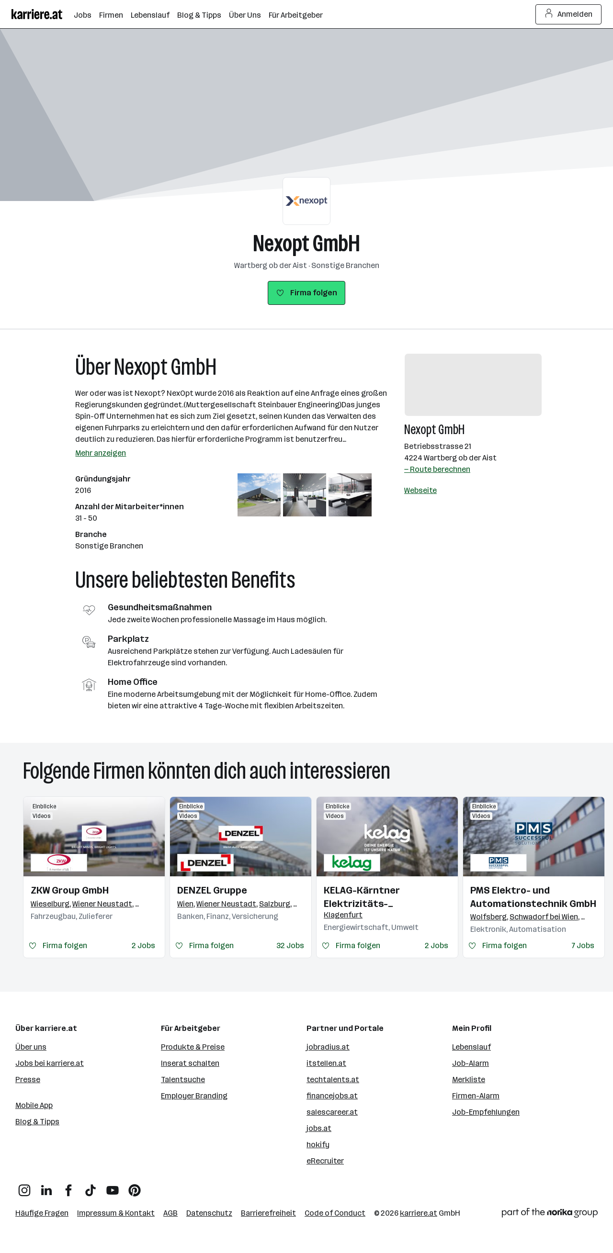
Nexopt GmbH (306, 243)
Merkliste (468, 1079)
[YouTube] (112, 1186)
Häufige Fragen (41, 1213)
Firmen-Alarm (475, 1095)
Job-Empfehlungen (486, 1112)
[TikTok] (90, 1186)
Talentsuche (183, 1079)
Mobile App (34, 1105)
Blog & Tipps (37, 1121)
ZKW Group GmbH (70, 890)
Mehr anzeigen (100, 453)
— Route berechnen (437, 469)
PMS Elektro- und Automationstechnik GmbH (533, 896)
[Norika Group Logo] (550, 1214)
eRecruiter (325, 1160)
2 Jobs (143, 945)
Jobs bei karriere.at (49, 1063)
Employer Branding (194, 1095)
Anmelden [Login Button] (568, 14)
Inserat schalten (190, 1063)
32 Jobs (290, 945)
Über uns (30, 1047)
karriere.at (418, 1213)
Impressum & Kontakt (116, 1213)
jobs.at (318, 1128)
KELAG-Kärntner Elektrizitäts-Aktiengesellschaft (369, 897)
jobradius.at (328, 1047)
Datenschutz (209, 1213)
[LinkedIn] (46, 1186)
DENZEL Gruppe (212, 890)
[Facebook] (68, 1186)
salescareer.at (332, 1112)
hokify (317, 1144)
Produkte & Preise (193, 1047)
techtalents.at (332, 1079)
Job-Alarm (470, 1063)
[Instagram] (24, 1186)
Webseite (420, 490)
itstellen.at (326, 1063)
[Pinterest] (134, 1186)
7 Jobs (583, 945)
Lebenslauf (471, 1047)
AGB (170, 1213)
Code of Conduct (335, 1213)
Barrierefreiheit (268, 1213)
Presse (27, 1079)
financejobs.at (332, 1095)
